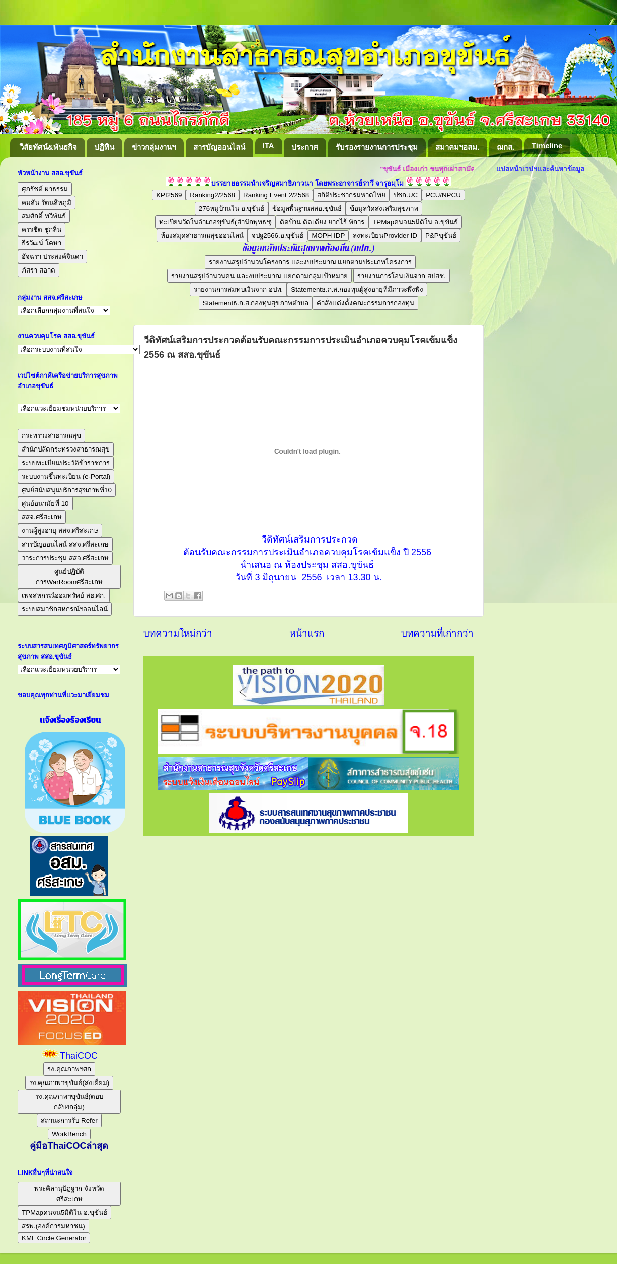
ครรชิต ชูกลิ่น (41, 229)
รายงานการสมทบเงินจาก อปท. (238, 289)
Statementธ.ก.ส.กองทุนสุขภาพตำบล (256, 303)
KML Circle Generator (54, 1238)
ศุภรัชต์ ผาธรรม (45, 189)
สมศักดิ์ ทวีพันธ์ (44, 216)
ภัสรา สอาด (38, 270)
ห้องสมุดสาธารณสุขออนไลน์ (202, 235)
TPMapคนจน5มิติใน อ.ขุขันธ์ (415, 222)
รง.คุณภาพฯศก (69, 1069)
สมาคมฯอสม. (457, 147)
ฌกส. (505, 147)
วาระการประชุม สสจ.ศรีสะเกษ (65, 558)
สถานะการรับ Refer (69, 1120)
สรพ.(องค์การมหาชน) (53, 1226)
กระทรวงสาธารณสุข (51, 435)
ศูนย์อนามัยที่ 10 (45, 503)
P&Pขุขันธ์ (440, 235)
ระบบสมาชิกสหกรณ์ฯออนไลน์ (65, 609)
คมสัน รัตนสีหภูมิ (46, 202)
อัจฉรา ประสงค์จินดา (52, 256)
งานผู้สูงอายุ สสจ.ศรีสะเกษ (60, 530)
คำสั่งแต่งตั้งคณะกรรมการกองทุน (365, 303)
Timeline (547, 145)
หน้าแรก (306, 633)
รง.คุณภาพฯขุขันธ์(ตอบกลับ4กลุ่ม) (69, 1102)
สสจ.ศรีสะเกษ (42, 517)
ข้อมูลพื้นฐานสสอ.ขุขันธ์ (307, 208)
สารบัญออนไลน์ (219, 147)
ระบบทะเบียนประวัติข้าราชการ (66, 463)
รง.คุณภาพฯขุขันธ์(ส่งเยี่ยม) (69, 1083)
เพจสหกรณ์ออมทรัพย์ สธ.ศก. (64, 595)
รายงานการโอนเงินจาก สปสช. (401, 276)
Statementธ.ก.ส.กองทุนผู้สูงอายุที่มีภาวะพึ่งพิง (357, 289)
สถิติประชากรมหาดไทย (351, 195)
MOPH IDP (328, 235)
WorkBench (69, 1134)
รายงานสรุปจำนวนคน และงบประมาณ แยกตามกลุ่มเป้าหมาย (259, 276)
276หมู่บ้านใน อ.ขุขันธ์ (232, 208)
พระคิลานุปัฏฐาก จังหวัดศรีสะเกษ (69, 1194)
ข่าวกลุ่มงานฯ (154, 147)
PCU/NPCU (443, 195)
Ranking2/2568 (212, 195)
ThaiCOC (79, 1056)
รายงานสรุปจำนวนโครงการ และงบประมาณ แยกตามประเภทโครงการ (310, 262)
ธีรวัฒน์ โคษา (41, 243)
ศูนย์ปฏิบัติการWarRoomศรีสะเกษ (69, 577)
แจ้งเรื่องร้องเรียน (69, 720)
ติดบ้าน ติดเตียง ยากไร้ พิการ (322, 222)
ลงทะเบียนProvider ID (385, 235)
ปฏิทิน (104, 147)
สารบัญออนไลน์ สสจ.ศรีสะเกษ (65, 544)
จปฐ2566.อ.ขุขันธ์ (277, 235)
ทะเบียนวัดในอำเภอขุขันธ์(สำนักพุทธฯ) (215, 222)
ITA (268, 145)
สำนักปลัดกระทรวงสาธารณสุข (66, 449)
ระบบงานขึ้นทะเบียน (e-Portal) (66, 476)
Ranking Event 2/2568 (276, 195)
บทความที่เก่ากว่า (437, 633)
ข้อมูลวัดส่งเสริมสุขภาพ (384, 208)
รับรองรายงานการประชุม (377, 147)
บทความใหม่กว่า (177, 633)
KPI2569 (169, 195)
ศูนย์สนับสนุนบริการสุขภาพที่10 (67, 490)
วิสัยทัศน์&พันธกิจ (48, 147)
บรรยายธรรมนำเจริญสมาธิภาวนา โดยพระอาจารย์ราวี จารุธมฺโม (307, 183)
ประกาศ (304, 147)
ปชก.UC (406, 195)
